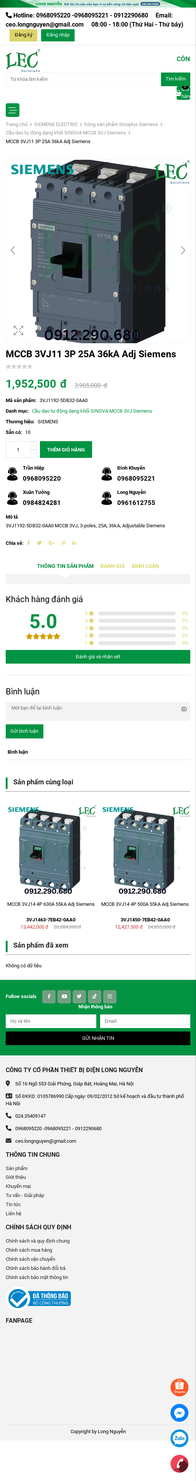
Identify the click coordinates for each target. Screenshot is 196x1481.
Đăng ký (23, 35)
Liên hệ (13, 1213)
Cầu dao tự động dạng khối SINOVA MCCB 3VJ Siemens (66, 133)
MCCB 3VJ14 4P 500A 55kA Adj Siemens (145, 904)
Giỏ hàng (183, 92)
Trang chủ (16, 124)
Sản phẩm (16, 1168)
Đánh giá (112, 566)
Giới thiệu (16, 1177)
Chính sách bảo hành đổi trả (35, 1268)
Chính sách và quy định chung (38, 1241)
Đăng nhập (58, 35)
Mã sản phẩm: (21, 400)
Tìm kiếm (176, 79)
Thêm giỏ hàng (66, 450)
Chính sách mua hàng (29, 1250)
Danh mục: (17, 411)
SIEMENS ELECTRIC (56, 124)
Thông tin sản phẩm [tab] (65, 566)
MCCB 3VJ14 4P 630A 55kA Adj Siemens (51, 904)
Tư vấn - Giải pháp (25, 1195)
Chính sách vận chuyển (30, 1259)
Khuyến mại (18, 1186)
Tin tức (13, 1204)
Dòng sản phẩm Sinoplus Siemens (121, 124)
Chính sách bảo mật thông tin (37, 1277)
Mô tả (12, 517)
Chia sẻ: (15, 543)
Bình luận (145, 566)
